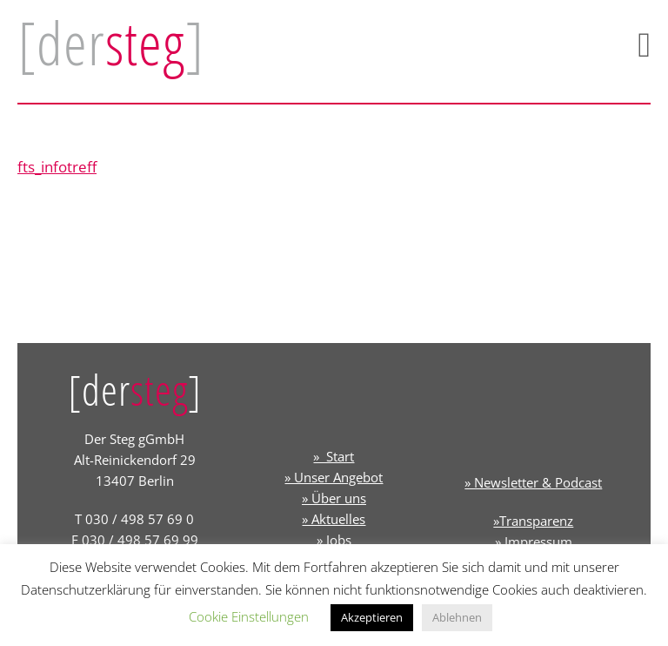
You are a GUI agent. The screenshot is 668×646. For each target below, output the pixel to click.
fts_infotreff (57, 167)
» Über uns (334, 498)
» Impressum (533, 541)
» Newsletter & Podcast (533, 482)
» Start (333, 456)
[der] (110, 43)
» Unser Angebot (333, 477)
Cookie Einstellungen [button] (249, 616)
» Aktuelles (333, 519)
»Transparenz (533, 520)
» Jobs (334, 539)
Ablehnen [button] (457, 617)
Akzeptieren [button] (372, 617)
